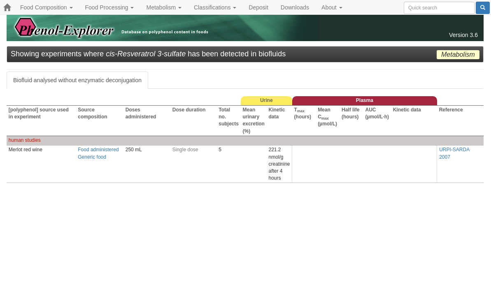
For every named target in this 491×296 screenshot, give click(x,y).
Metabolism (163, 7)
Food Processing (109, 7)
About (331, 7)
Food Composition (46, 7)
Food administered (98, 150)
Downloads (295, 7)
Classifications (215, 7)
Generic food (92, 157)
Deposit (258, 7)
